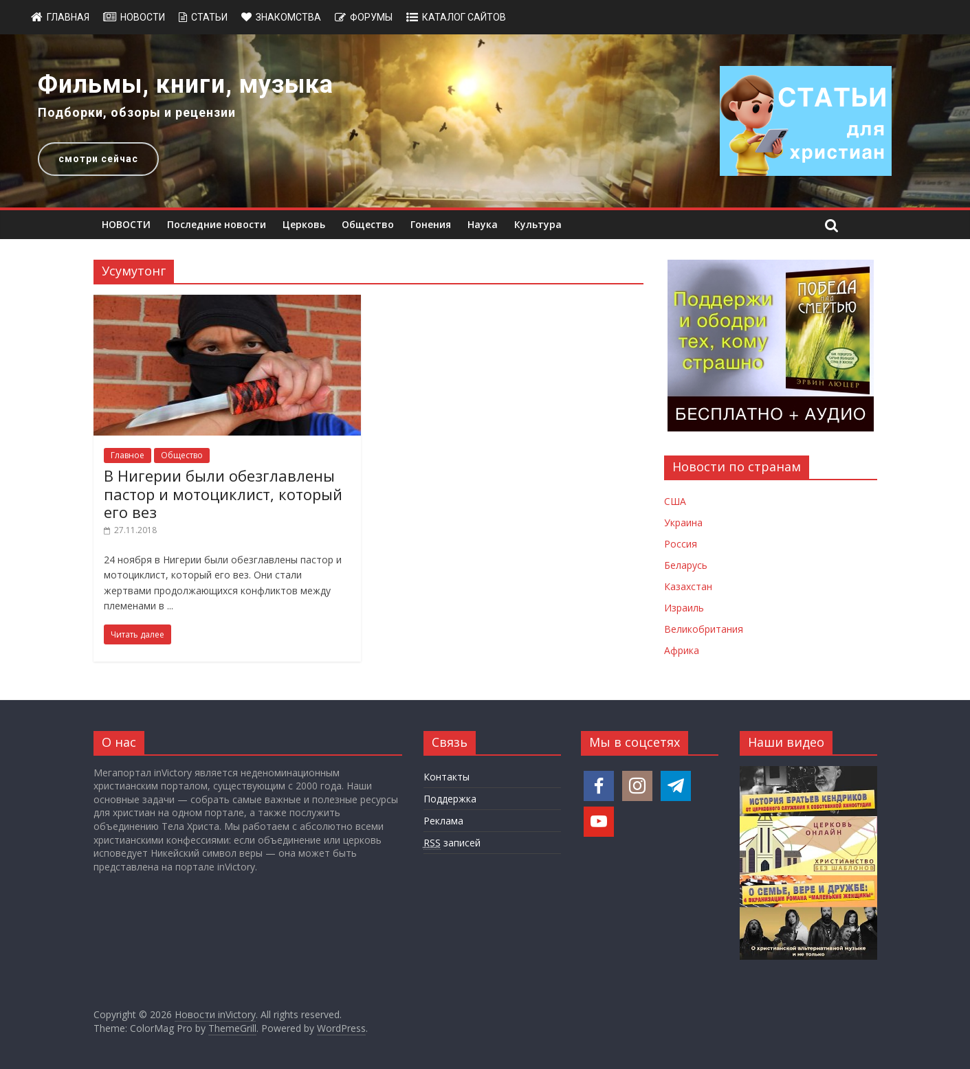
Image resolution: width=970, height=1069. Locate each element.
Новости (142, 17)
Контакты (446, 776)
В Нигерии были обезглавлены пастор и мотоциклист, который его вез (223, 493)
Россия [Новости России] (680, 543)
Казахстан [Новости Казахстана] (688, 586)
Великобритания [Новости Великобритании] (703, 628)
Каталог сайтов (464, 17)
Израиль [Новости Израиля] (684, 607)
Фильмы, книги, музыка (185, 84)
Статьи (209, 17)
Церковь (304, 224)
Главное (127, 455)
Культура (538, 224)
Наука (482, 224)
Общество (368, 224)
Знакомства (288, 17)
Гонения (430, 224)
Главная (68, 17)
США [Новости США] (675, 501)
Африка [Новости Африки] (681, 650)
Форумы (371, 17)
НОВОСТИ (126, 224)
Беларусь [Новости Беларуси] (685, 565)
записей (452, 843)
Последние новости (216, 224)
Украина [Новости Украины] (683, 522)
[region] (485, 120)
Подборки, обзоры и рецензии (137, 112)
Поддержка (449, 798)
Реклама (443, 820)
